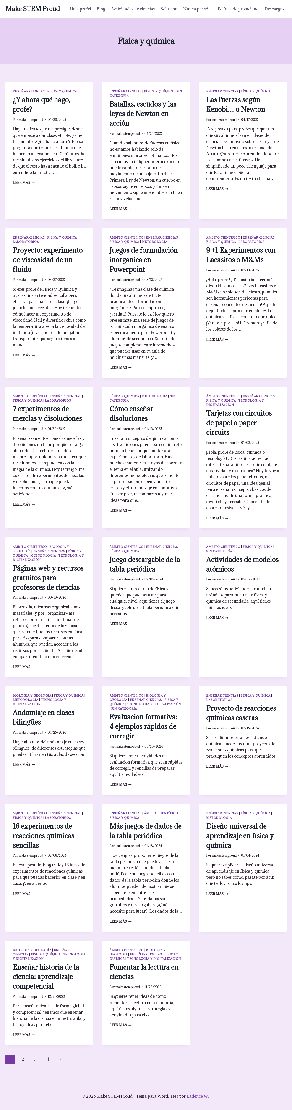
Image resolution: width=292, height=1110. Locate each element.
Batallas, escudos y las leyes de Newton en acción (143, 113)
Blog (101, 9)
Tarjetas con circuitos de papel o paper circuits (239, 423)
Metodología (154, 242)
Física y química (62, 91)
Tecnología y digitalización (154, 704)
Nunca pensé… (197, 9)
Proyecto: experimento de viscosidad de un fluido (48, 260)
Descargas (274, 9)
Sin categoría (219, 551)
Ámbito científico (126, 237)
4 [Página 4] (48, 1059)
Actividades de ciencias (133, 9)
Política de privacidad (238, 9)
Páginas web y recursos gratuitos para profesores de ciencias (48, 578)
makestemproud (31, 119)
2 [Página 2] (23, 1059)
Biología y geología (32, 695)
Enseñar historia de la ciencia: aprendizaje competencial (46, 976)
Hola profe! (80, 9)
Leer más (24, 183)
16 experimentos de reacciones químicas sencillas (43, 836)
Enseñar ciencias (29, 91)
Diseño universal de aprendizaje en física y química (240, 836)
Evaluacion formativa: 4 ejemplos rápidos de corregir (143, 726)
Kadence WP (199, 1096)
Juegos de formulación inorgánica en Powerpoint (144, 260)
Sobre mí (169, 9)
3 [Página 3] (35, 1059)
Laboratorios (26, 242)
